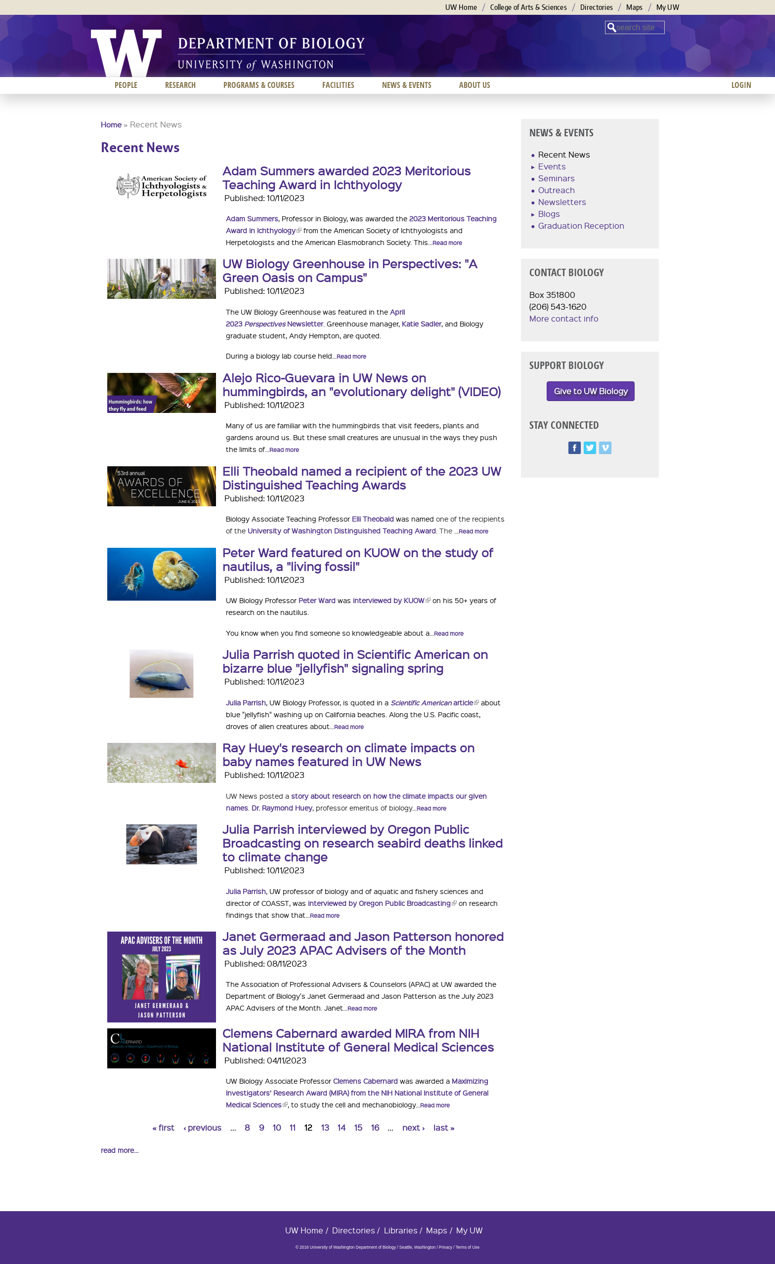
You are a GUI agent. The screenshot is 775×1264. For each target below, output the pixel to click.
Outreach (556, 190)
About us (474, 85)
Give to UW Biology (591, 391)
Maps (634, 7)
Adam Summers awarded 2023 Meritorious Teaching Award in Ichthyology (346, 177)
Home (111, 124)
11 (293, 1127)
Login (741, 85)
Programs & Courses (259, 85)
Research (180, 85)
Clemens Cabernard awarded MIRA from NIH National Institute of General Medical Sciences (358, 1040)
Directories (596, 7)
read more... (119, 1149)
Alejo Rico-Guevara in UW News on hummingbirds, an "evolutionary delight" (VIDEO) (361, 384)
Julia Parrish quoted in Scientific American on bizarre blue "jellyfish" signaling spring (355, 661)
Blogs (549, 213)
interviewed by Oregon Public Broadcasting (381, 902)
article (434, 702)
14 (341, 1127)
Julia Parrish (246, 702)
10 (277, 1127)
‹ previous (202, 1127)
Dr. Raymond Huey (282, 807)
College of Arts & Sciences (528, 7)
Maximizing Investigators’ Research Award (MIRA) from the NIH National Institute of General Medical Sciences (357, 1092)
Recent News (564, 154)
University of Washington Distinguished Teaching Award (342, 530)
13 (325, 1127)
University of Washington (126, 53)
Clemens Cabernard (365, 1080)
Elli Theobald (373, 518)
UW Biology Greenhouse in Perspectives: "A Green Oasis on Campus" (349, 270)
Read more (447, 242)
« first (163, 1127)
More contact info (564, 318)
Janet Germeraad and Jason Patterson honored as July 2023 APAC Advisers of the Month (363, 943)
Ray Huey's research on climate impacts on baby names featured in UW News (348, 754)
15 (358, 1127)
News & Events (406, 85)
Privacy (445, 1247)
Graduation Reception (581, 225)
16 (375, 1127)
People (126, 85)
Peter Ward (317, 600)
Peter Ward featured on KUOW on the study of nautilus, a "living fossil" (357, 559)
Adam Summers (252, 218)
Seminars (556, 178)
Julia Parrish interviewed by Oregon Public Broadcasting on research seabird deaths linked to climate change (362, 842)
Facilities (338, 85)
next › (413, 1127)
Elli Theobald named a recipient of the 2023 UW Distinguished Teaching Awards (361, 477)
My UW (668, 7)
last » (444, 1127)
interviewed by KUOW (392, 600)
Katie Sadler (421, 323)
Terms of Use (467, 1247)
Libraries (401, 1230)
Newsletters (562, 202)
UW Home (461, 7)
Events (552, 166)
